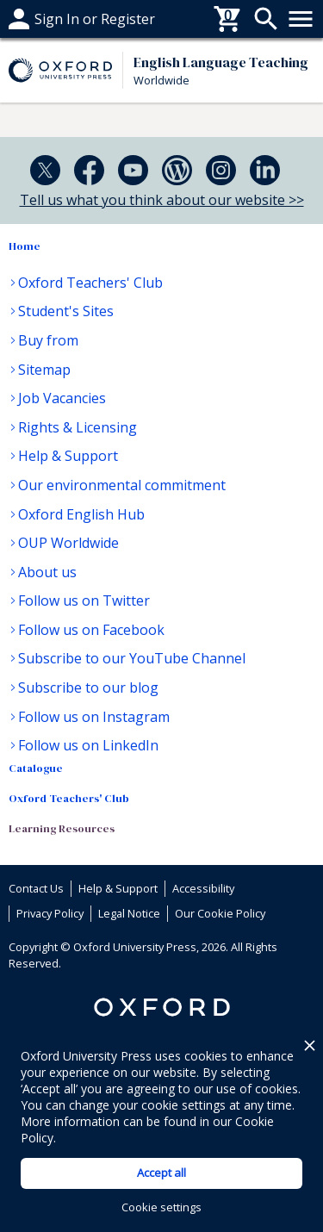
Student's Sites (66, 311)
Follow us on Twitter (84, 600)
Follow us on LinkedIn (88, 745)
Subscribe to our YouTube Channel (131, 658)
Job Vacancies (62, 398)
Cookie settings (161, 1207)
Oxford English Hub (81, 514)
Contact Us (36, 888)
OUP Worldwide (68, 542)
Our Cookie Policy (220, 913)
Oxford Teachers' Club (90, 282)
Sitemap (44, 369)
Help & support (58, 18)
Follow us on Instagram (94, 716)
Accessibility (203, 888)
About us (47, 572)
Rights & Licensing (77, 427)
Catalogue (36, 768)
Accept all (161, 1172)
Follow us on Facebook (91, 629)
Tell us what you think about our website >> (162, 199)
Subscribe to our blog (88, 687)
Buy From (40, 18)
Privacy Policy (50, 913)
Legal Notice (129, 913)
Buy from (48, 340)
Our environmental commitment (122, 485)
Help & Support (68, 455)
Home (24, 246)
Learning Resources (62, 828)
